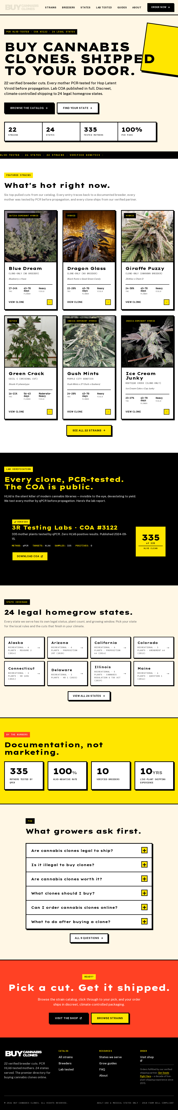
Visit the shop (68, 1018)
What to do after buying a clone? (70, 922)
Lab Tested (104, 7)
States (86, 7)
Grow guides (108, 1063)
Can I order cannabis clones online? (74, 907)
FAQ (102, 1069)
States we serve (110, 1057)
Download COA (30, 556)
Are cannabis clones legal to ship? (72, 850)
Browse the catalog (29, 108)
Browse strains (110, 1018)
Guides (122, 7)
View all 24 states (89, 696)
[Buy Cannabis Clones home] (21, 7)
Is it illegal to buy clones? (62, 865)
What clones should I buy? (63, 893)
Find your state (77, 108)
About (136, 7)
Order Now (160, 7)
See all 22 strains (89, 430)
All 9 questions (89, 938)
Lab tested (66, 1069)
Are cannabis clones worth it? (66, 879)
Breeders (68, 7)
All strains (66, 1057)
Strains (50, 7)
